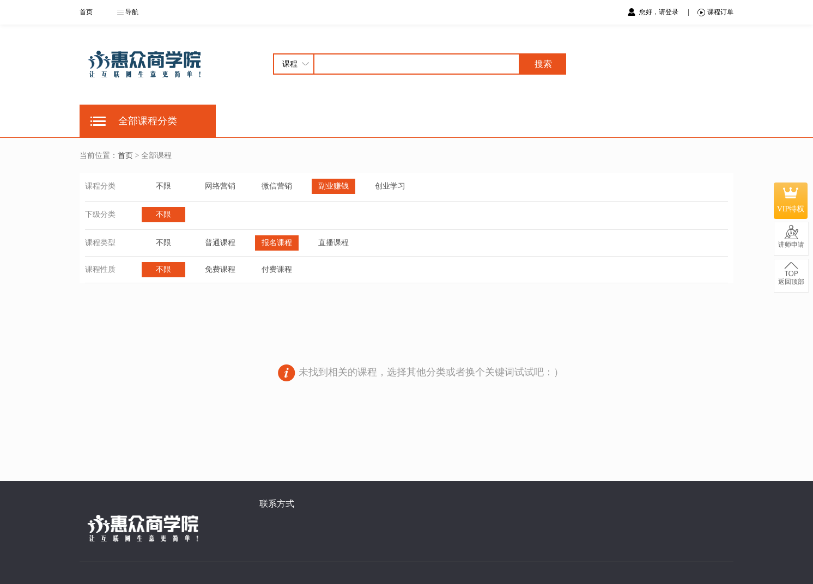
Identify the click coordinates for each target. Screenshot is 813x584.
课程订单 (715, 12)
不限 (163, 186)
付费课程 (277, 269)
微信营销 (277, 186)
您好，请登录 (659, 12)
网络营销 (220, 186)
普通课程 (220, 243)
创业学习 (390, 186)
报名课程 (277, 243)
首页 (86, 12)
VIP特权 (791, 200)
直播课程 (333, 243)
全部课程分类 (147, 120)
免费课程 (220, 269)
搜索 (543, 64)
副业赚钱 (333, 186)
